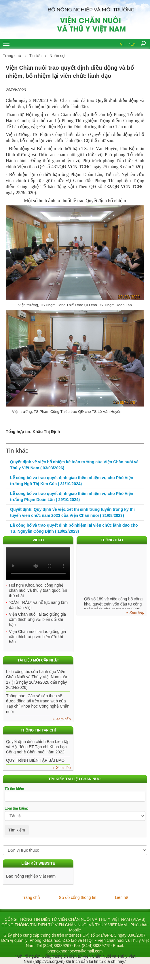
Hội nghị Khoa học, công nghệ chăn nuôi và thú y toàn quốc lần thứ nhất (38, 590)
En (133, 44)
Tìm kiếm (16, 830)
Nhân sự (57, 55)
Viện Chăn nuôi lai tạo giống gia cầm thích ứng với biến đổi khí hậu (37, 619)
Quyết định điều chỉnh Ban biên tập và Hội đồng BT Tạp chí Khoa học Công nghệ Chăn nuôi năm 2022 (37, 746)
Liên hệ (121, 897)
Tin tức (35, 55)
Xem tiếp (137, 612)
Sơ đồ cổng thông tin (77, 897)
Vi (121, 44)
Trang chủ (12, 55)
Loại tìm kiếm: (16, 808)
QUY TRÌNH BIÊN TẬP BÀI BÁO (35, 760)
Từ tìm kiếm (14, 789)
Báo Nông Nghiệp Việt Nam (31, 876)
